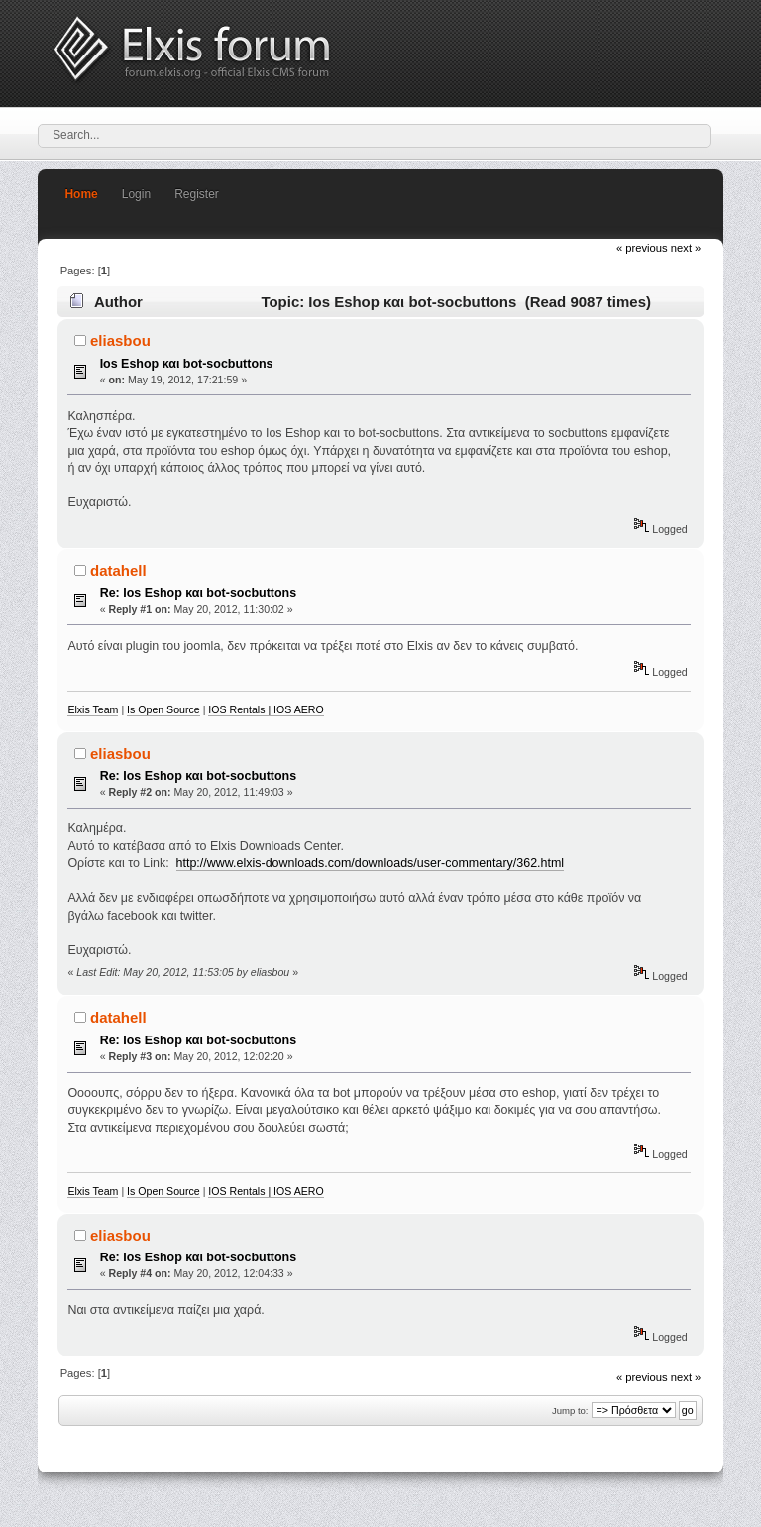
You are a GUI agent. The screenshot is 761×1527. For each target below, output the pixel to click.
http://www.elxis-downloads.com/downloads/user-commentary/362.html (370, 863)
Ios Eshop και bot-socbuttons (186, 364)
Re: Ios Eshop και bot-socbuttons (198, 593)
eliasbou (120, 340)
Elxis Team (92, 709)
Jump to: (570, 1410)
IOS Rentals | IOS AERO (265, 709)
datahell (118, 570)
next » (686, 248)
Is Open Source (163, 709)
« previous (642, 248)
